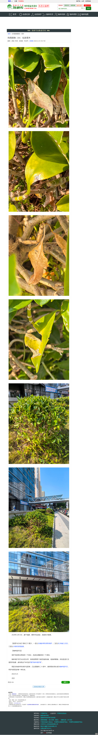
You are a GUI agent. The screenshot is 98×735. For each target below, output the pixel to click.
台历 (82, 1)
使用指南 (88, 1)
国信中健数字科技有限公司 (49, 726)
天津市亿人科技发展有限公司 (49, 724)
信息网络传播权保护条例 (32, 704)
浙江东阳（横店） (54, 720)
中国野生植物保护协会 (75, 722)
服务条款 (14, 694)
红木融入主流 (63, 643)
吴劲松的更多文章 (38, 687)
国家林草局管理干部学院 (48, 718)
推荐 (66, 682)
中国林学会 (44, 713)
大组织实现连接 (18, 646)
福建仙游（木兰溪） (67, 720)
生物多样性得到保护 (45, 643)
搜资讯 (67, 5)
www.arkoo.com (17, 703)
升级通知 (21, 1)
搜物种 (60, 5)
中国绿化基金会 (61, 713)
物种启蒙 (79, 5)
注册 (15, 1)
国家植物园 (44, 720)
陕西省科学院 (45, 715)
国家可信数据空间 (39, 31)
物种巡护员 (64, 667)
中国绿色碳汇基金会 (47, 722)
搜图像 (73, 5)
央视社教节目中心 (46, 728)
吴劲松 (32, 41)
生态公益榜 (44, 6)
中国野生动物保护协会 (61, 722)
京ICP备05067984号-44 (47, 730)
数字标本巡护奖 (36, 662)
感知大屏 (87, 5)
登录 (9, 1)
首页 (9, 34)
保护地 (78, 1)
